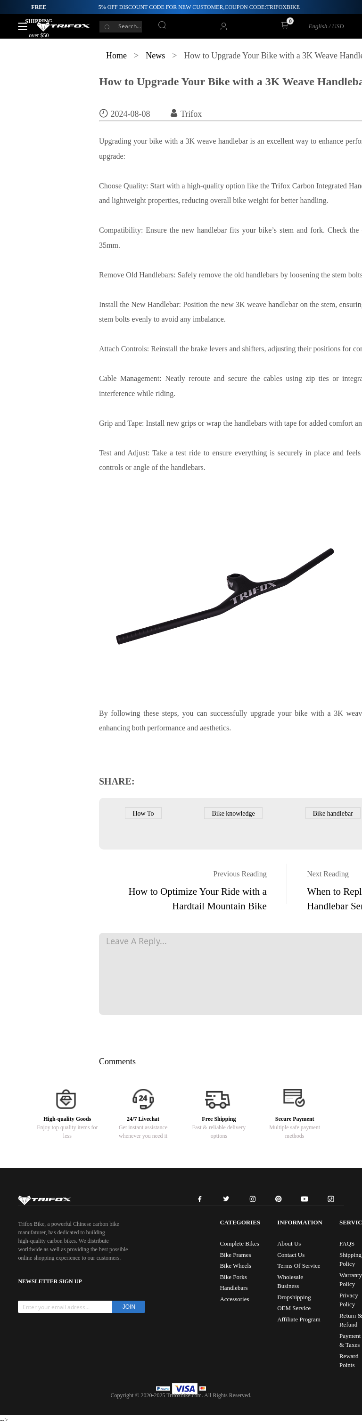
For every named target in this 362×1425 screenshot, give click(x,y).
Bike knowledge (233, 813)
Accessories (234, 1299)
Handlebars (233, 1287)
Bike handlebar (333, 813)
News (155, 55)
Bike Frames (235, 1254)
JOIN (129, 1307)
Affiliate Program (299, 1319)
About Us (289, 1243)
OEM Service (294, 1308)
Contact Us (290, 1254)
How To (143, 813)
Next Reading (327, 874)
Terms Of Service (299, 1265)
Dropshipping (294, 1297)
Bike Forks (233, 1276)
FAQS (346, 1243)
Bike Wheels (235, 1265)
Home (116, 55)
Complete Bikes (239, 1243)
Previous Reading (239, 874)
